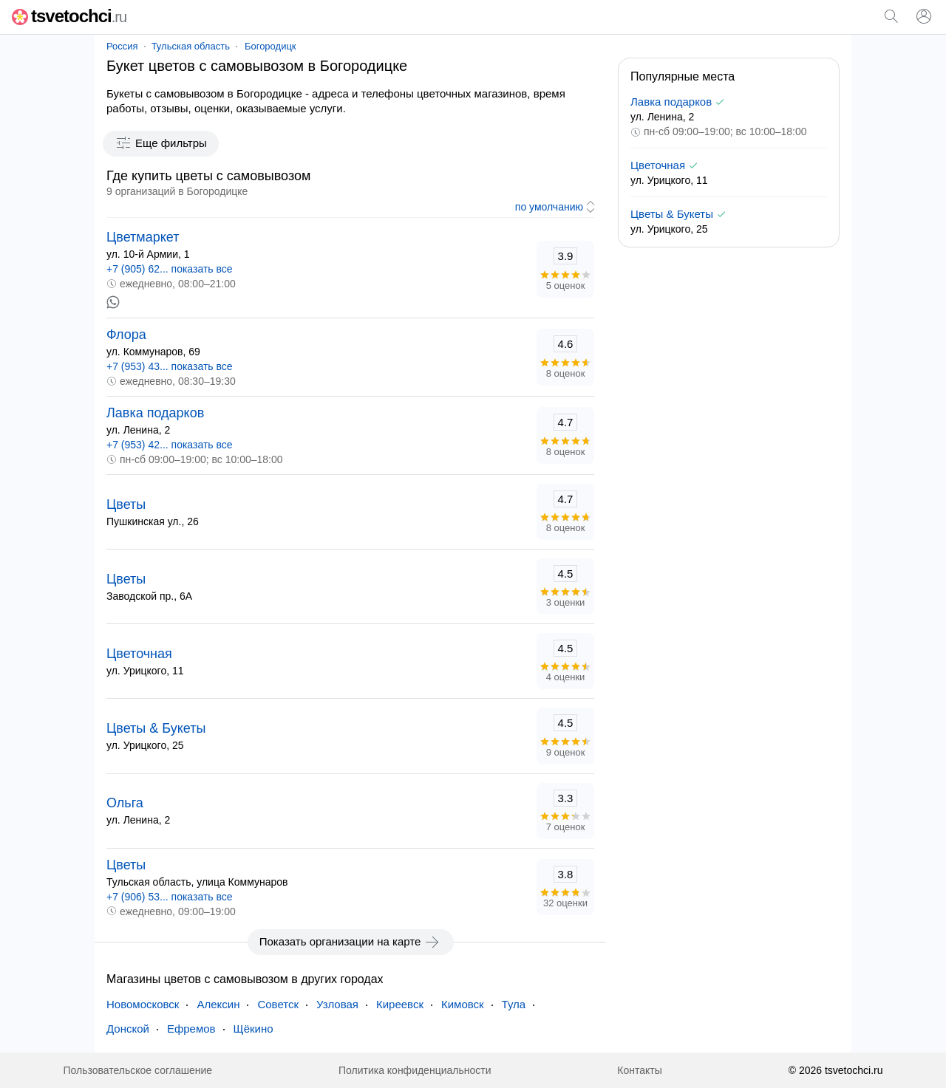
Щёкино (253, 1028)
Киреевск (399, 1004)
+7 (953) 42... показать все (169, 445)
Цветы (126, 504)
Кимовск (462, 1004)
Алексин (218, 1004)
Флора (126, 334)
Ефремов (191, 1028)
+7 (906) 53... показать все (169, 897)
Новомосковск (142, 1004)
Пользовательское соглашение (137, 1070)
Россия (122, 46)
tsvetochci (69, 16)
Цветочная (139, 653)
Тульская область (191, 46)
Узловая (337, 1004)
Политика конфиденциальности (414, 1070)
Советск (278, 1004)
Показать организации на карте (350, 942)
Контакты (639, 1070)
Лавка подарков (155, 413)
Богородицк (270, 46)
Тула (514, 1004)
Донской (127, 1028)
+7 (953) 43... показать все (169, 366)
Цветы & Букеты (155, 728)
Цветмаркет (142, 237)
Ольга (124, 803)
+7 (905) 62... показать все (169, 269)
